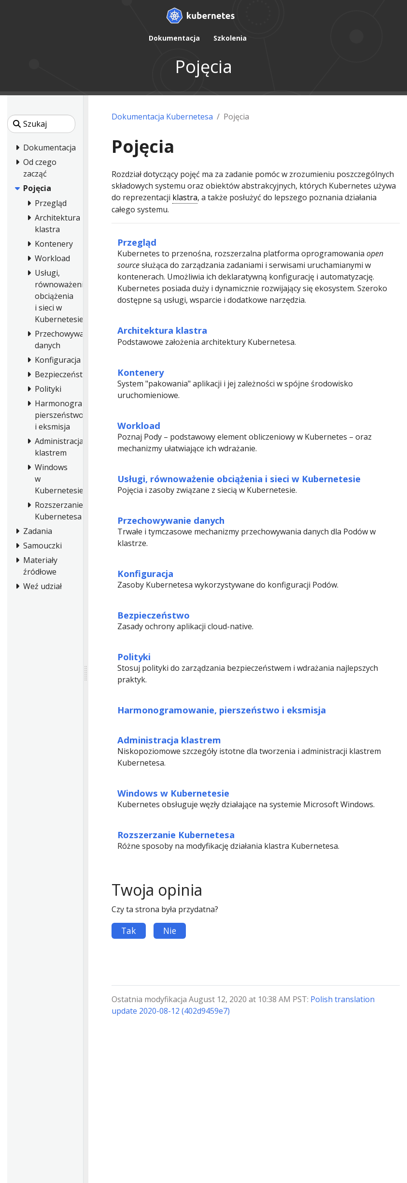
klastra (184, 197)
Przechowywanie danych (171, 520)
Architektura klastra (162, 330)
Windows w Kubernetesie (173, 793)
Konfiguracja (145, 573)
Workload (138, 425)
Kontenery (140, 372)
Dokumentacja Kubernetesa (162, 116)
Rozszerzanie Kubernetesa (176, 834)
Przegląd (136, 242)
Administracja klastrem (169, 740)
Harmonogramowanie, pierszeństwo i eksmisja (221, 710)
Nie (169, 930)
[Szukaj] (41, 124)
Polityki (134, 657)
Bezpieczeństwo (153, 615)
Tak (128, 930)
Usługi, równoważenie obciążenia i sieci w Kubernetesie (239, 479)
